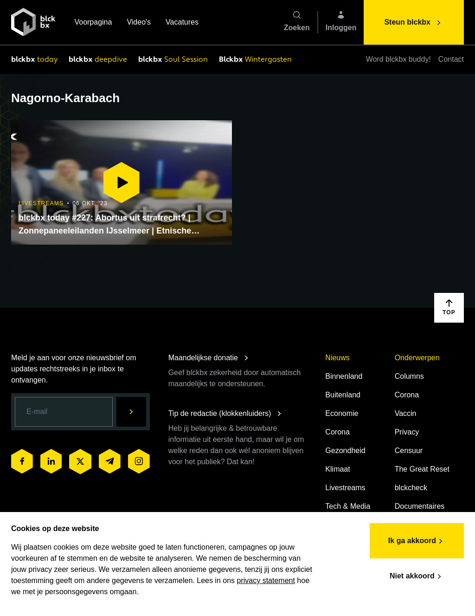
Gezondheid (345, 450)
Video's (139, 23)
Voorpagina (93, 23)
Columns (409, 376)
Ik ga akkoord (416, 541)
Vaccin (406, 413)
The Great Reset (422, 469)
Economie (341, 413)
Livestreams (345, 488)
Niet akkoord (417, 576)
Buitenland (342, 395)
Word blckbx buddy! (398, 59)
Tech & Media (347, 506)
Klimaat (337, 469)
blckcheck (411, 488)
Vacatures (182, 23)
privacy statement (266, 580)
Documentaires (420, 506)
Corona (337, 432)
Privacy (407, 432)
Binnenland (343, 376)
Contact (451, 59)
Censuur (409, 450)
